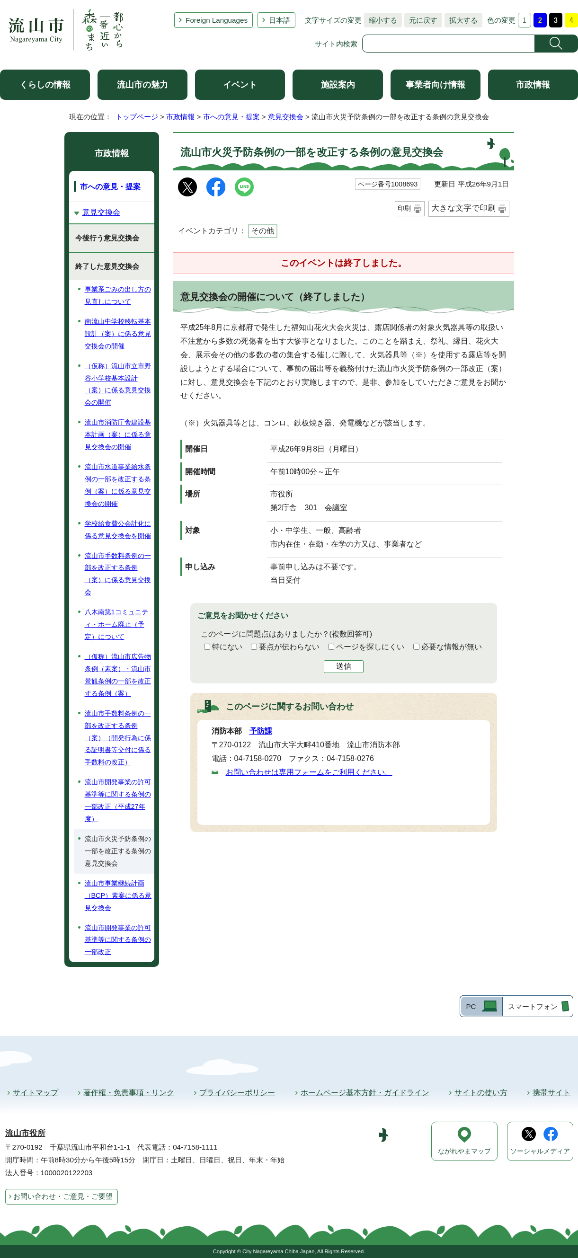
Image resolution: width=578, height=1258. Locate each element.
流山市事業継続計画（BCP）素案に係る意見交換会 (118, 895)
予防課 (260, 731)
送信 (343, 666)
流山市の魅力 (142, 84)
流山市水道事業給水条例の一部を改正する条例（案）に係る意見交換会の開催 (118, 485)
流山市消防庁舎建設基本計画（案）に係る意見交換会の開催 (118, 434)
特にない (227, 647)
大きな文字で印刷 (463, 208)
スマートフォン (533, 1006)
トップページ (137, 117)
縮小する (380, 20)
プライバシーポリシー (237, 1093)
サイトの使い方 (480, 1093)
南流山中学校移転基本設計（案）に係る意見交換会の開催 (118, 334)
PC (471, 1006)
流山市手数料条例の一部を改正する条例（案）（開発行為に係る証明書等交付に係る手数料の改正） (118, 737)
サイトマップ (35, 1093)
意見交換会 (285, 117)
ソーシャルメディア (540, 1151)
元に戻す (420, 20)
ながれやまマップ (464, 1151)
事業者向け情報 (435, 84)
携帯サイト (551, 1093)
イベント (240, 84)
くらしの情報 (45, 84)
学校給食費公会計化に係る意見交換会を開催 (118, 530)
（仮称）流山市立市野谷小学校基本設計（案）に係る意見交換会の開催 (118, 384)
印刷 (404, 208)
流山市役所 (25, 1133)
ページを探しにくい (370, 647)
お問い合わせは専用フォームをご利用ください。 (309, 772)
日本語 (279, 20)
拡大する (461, 20)
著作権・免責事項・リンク (128, 1093)
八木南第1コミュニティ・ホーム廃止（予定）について (116, 624)
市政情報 (533, 84)
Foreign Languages (217, 20)
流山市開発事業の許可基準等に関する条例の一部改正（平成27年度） (118, 800)
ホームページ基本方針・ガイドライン (365, 1093)
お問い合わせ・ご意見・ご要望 (63, 1196)
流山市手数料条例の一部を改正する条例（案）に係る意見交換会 (118, 574)
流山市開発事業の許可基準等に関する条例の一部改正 (118, 940)
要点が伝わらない (289, 647)
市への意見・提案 (231, 117)
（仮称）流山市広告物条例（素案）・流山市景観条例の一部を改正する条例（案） (118, 675)
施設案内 (338, 84)
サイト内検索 (336, 43)
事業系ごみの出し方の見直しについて (118, 295)
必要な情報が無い (451, 647)
